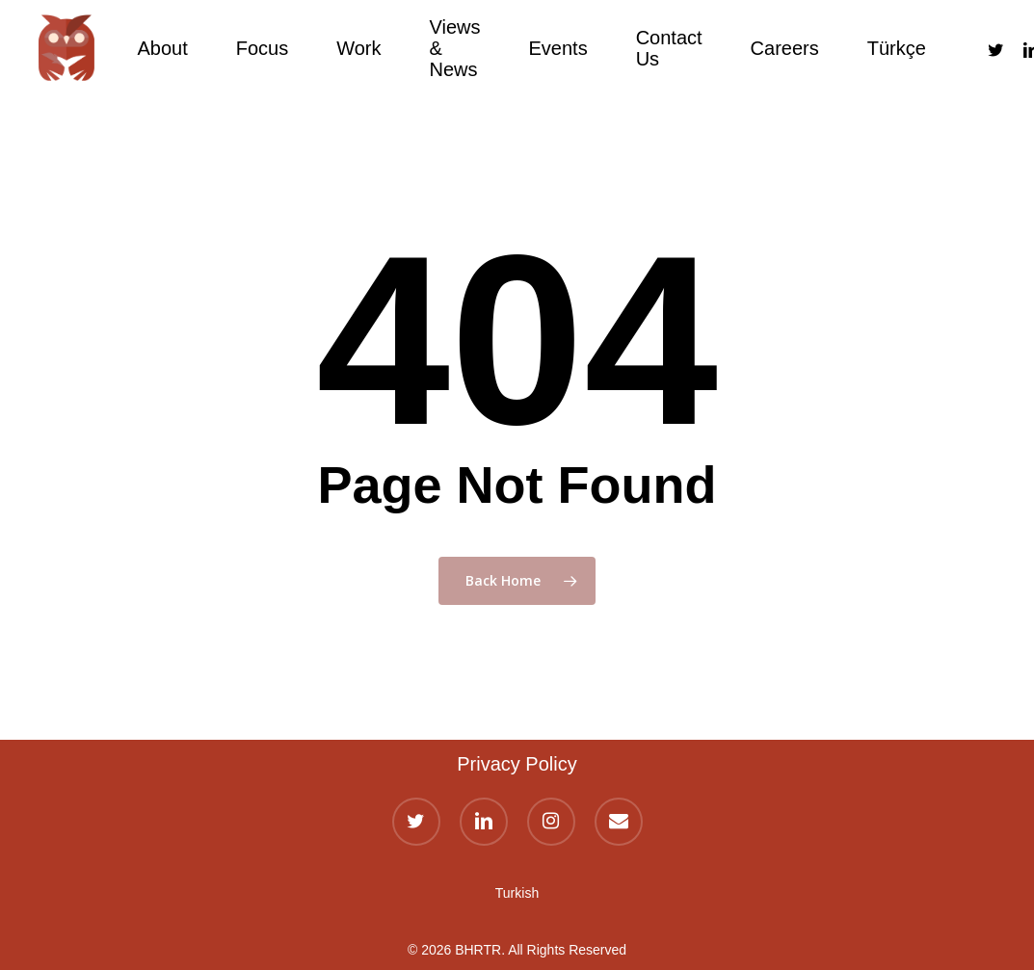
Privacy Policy (516, 763)
